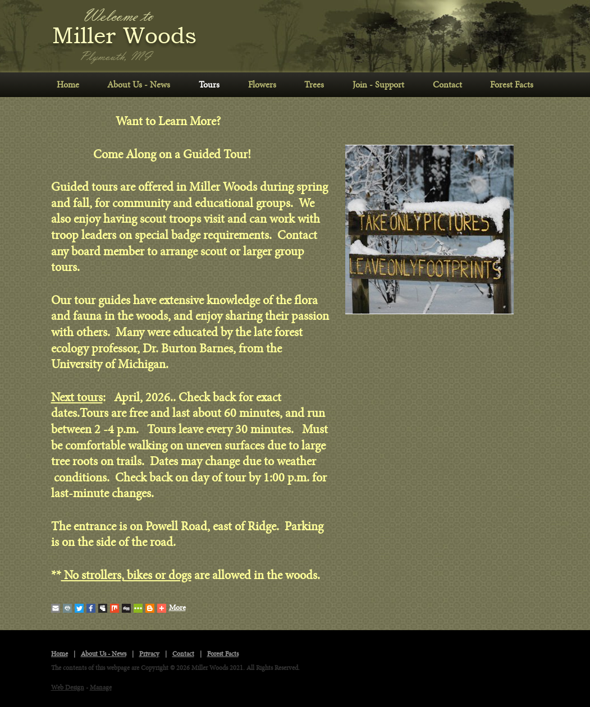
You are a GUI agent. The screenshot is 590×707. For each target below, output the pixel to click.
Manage (101, 687)
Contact (447, 85)
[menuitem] (68, 84)
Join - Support (378, 85)
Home (68, 85)
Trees (314, 85)
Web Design (67, 687)
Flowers (262, 85)
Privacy (149, 654)
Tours (209, 85)
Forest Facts (511, 85)
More (171, 608)
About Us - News (138, 85)
